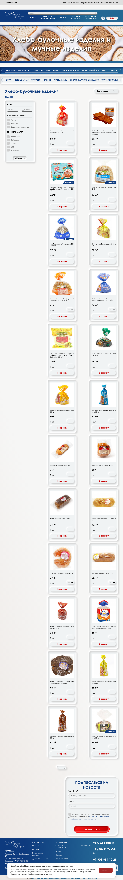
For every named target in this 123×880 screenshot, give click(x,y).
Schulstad (15, 150)
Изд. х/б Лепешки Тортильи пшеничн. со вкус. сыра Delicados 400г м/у (62, 355)
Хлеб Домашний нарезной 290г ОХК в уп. (62, 411)
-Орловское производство (60, 846)
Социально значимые (20, 127)
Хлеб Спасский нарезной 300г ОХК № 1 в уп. (62, 627)
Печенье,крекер (21, 80)
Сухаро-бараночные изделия (84, 80)
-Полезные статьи (62, 859)
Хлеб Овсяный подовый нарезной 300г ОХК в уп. (104, 737)
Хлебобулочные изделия (18, 70)
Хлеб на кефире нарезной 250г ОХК (104, 188)
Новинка (14, 124)
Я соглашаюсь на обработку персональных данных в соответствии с (89, 816)
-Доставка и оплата (40, 859)
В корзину (62, 150)
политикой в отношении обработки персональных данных (88, 818)
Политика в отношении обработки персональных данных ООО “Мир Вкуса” (65, 878)
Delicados (15, 140)
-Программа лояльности (37, 854)
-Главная (35, 845)
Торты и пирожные (42, 70)
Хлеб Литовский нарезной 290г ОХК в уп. (104, 354)
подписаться (92, 829)
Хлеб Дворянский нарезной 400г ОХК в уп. (62, 737)
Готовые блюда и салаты (66, 70)
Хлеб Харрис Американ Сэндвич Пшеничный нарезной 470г (104, 627)
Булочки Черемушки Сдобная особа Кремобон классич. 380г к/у (62, 189)
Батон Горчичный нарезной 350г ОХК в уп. (104, 682)
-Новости (58, 855)
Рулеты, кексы (61, 80)
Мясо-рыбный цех (90, 70)
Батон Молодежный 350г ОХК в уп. (104, 519)
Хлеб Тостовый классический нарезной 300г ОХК (62, 131)
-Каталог (35, 849)
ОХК (12, 147)
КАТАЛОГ (32, 17)
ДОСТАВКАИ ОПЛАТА (75, 17)
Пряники (47, 80)
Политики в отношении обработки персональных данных (31, 874)
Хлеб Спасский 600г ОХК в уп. (60, 518)
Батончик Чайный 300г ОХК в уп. (103, 573)
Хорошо (105, 870)
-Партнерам (85, 845)
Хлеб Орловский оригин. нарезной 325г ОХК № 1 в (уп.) (104, 299)
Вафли (9, 80)
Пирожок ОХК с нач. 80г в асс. (102, 465)
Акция (13, 120)
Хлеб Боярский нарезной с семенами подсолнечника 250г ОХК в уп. (104, 132)
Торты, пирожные (109, 80)
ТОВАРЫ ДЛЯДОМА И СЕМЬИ (48, 17)
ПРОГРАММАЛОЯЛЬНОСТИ (91, 17)
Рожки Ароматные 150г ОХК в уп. (62, 573)
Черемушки (16, 137)
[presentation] (120, 70)
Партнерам (11, 2)
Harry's (13, 143)
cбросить (20, 158)
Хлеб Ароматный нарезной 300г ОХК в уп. (62, 245)
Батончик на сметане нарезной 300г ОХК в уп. (104, 411)
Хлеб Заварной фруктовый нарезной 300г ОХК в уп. (62, 682)
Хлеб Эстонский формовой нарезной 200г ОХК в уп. (62, 299)
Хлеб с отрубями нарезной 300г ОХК (104, 245)
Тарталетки (36, 80)
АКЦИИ (63, 17)
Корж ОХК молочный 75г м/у (60, 465)
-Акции (58, 851)
